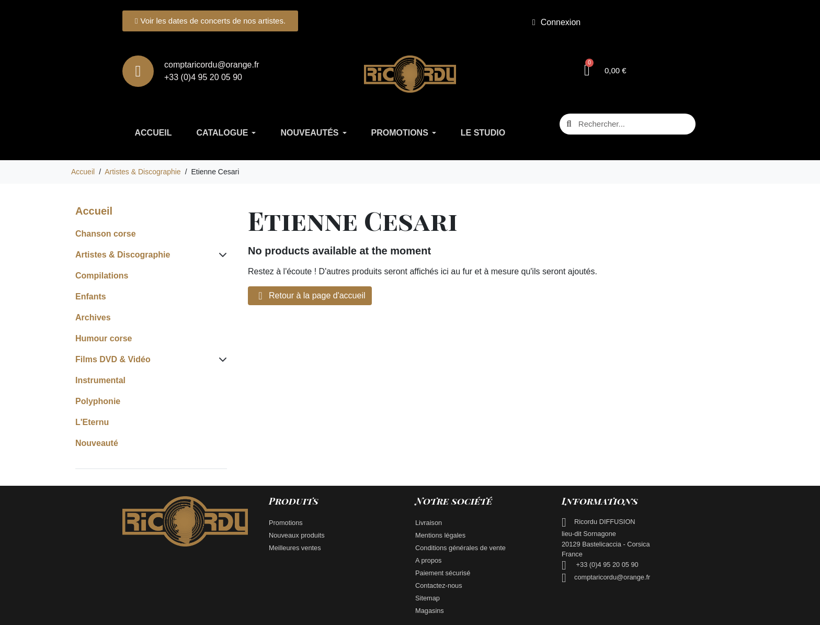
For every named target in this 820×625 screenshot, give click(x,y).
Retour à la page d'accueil (310, 293)
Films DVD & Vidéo (113, 357)
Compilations (101, 273)
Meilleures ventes (295, 546)
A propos (428, 558)
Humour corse (103, 336)
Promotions (286, 520)
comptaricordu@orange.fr (612, 575)
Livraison (428, 520)
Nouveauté (96, 441)
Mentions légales (440, 533)
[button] (605, 70)
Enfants (90, 294)
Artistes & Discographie (122, 252)
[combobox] (628, 124)
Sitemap (427, 596)
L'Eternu (92, 420)
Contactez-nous (438, 583)
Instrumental (100, 378)
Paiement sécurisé (443, 571)
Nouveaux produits (297, 533)
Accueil (93, 209)
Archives (93, 315)
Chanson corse (105, 231)
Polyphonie (97, 399)
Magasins (429, 608)
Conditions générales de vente (460, 546)
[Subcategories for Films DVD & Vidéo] (220, 357)
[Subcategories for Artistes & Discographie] (220, 252)
